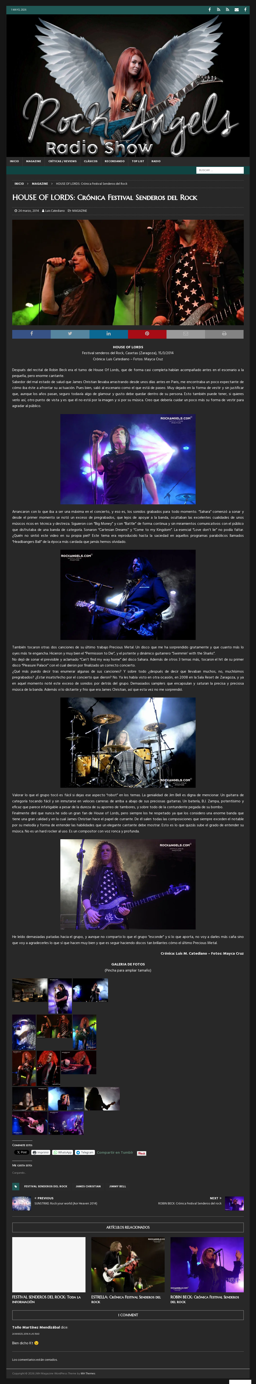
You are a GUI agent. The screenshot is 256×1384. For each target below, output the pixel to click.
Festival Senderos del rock (45, 1186)
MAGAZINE (33, 161)
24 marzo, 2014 (28, 210)
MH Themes (88, 1373)
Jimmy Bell (117, 1186)
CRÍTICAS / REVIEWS (62, 161)
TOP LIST (138, 161)
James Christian (88, 1186)
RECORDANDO (114, 161)
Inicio (14, 161)
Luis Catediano (55, 210)
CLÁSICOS (90, 161)
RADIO (155, 161)
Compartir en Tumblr (115, 1151)
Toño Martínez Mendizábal (36, 1327)
